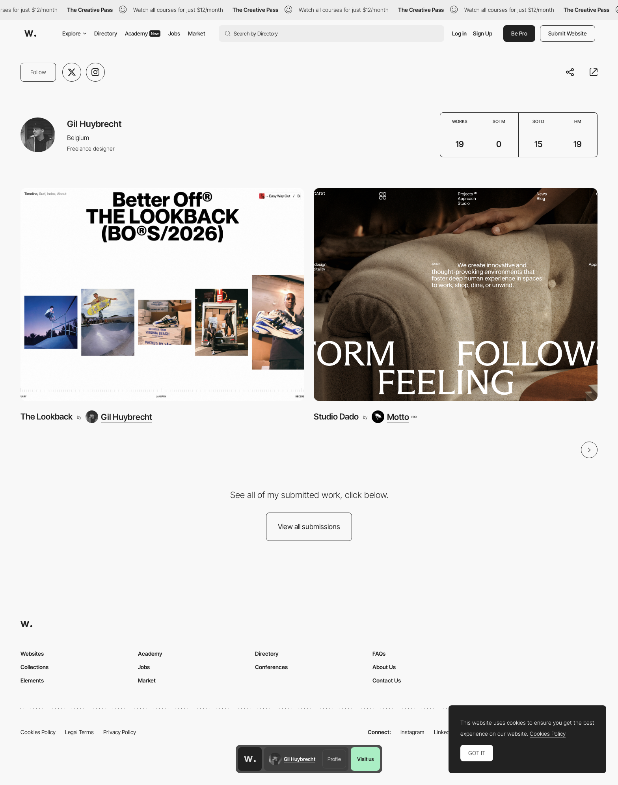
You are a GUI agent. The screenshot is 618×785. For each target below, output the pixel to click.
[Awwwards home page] (250, 759)
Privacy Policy (119, 732)
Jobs (174, 33)
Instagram (412, 732)
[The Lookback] (162, 294)
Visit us (365, 759)
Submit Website (567, 33)
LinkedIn (444, 732)
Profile (334, 759)
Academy (142, 33)
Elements (32, 680)
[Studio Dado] (456, 294)
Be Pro (519, 33)
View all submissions (309, 526)
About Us (384, 667)
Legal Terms (79, 732)
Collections (34, 667)
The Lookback (46, 416)
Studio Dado (336, 416)
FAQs (378, 653)
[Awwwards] (30, 33)
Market (196, 33)
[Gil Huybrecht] (119, 416)
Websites (32, 653)
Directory (105, 33)
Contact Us (386, 680)
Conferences (271, 667)
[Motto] (394, 416)
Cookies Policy (38, 732)
